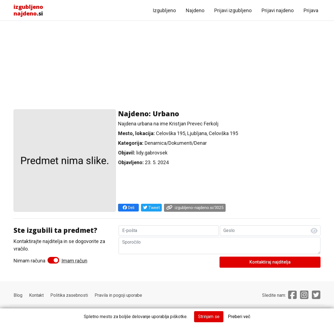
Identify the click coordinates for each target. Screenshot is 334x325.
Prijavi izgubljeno (233, 10)
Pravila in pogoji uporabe (118, 295)
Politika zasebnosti (69, 295)
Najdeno (195, 10)
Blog (18, 295)
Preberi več (239, 316)
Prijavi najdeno (278, 10)
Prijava (311, 10)
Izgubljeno (164, 10)
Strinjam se (209, 316)
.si (28, 10)
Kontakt (36, 295)
